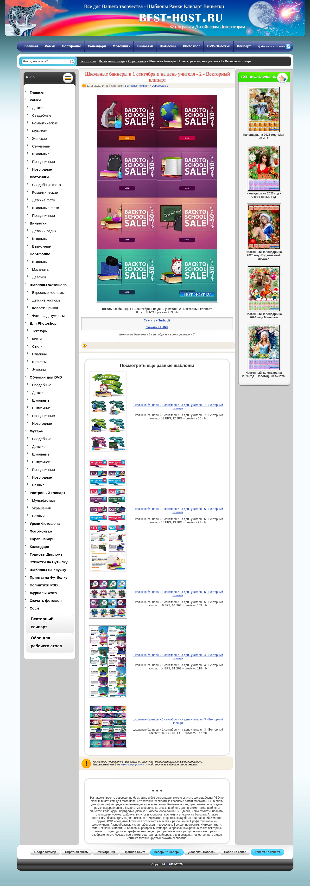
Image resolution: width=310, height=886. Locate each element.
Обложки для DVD (46, 377)
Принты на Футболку (48, 577)
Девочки (39, 277)
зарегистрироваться (133, 764)
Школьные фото (45, 208)
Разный (38, 516)
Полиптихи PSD (44, 585)
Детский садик (44, 231)
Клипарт (244, 46)
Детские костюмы (46, 300)
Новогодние (42, 169)
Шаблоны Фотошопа (48, 285)
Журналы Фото (43, 593)
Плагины (39, 354)
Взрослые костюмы (48, 292)
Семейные (41, 146)
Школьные (41, 154)
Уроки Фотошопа (45, 523)
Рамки (50, 46)
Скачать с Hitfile (157, 327)
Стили (37, 346)
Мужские (39, 131)
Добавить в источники (271, 46)
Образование (137, 61)
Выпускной (41, 462)
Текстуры (40, 331)
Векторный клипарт (112, 61)
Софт (34, 608)
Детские (39, 108)
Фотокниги (122, 46)
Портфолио (71, 46)
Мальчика (40, 269)
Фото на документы (48, 316)
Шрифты (39, 362)
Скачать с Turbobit (157, 320)
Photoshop (191, 46)
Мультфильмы (44, 500)
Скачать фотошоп (46, 600)
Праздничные (43, 162)
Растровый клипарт (47, 493)
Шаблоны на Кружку (48, 570)
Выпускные (41, 246)
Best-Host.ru (88, 61)
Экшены (39, 369)
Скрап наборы (43, 539)
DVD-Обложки (218, 46)
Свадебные (41, 115)
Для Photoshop (43, 323)
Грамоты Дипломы (47, 554)
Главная (31, 46)
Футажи (37, 431)
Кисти (37, 339)
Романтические (45, 123)
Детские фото (43, 200)
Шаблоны (168, 46)
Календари (97, 46)
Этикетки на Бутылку (49, 562)
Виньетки (145, 46)
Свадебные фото (46, 185)
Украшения (41, 508)
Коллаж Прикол (45, 308)
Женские (39, 138)
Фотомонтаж (41, 531)
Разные (38, 485)
